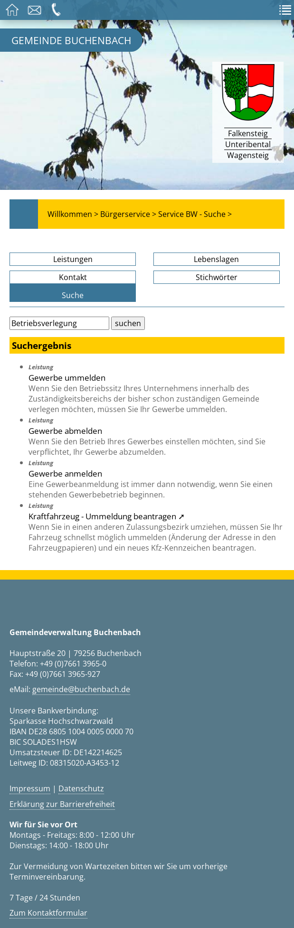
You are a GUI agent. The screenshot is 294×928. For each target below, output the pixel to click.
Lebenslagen (216, 259)
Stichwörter (216, 277)
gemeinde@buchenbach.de (81, 689)
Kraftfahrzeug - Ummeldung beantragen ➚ (106, 516)
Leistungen (73, 259)
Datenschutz (81, 788)
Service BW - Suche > (195, 214)
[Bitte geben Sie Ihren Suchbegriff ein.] (59, 323)
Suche (73, 295)
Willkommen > (72, 214)
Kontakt (73, 277)
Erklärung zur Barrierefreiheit (62, 804)
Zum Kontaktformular (48, 913)
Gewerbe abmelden (65, 430)
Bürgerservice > (128, 214)
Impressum (29, 788)
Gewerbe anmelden (65, 473)
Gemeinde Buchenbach (71, 40)
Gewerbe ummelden (66, 377)
